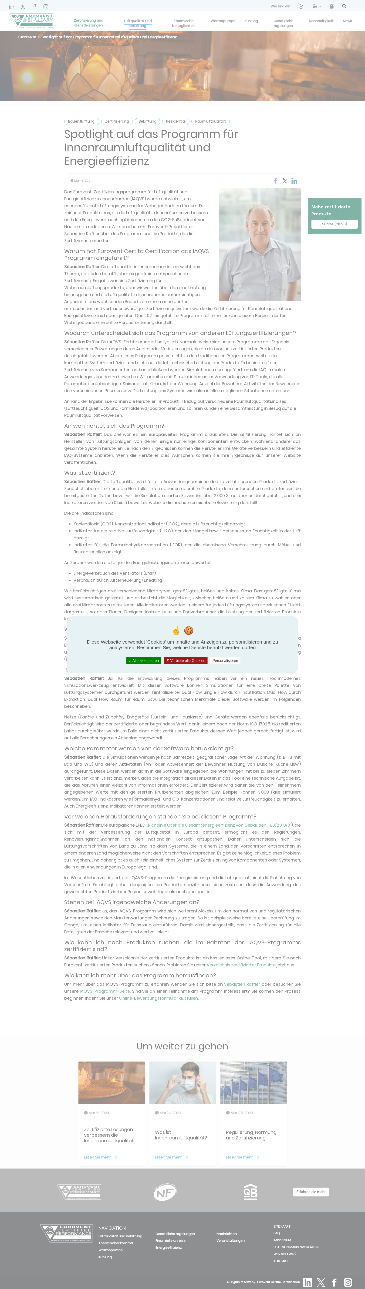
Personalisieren (225, 660)
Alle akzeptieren (143, 660)
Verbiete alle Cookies (185, 660)
